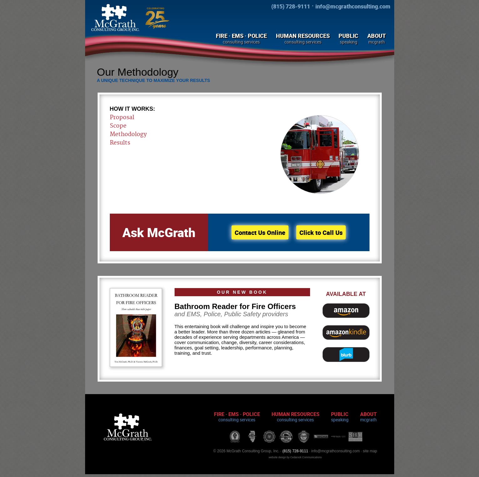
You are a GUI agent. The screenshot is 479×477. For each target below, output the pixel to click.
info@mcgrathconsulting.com (352, 6)
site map (370, 451)
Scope (118, 125)
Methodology (128, 134)
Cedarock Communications (306, 457)
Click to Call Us (321, 232)
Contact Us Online (260, 232)
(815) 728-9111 (290, 6)
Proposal (122, 117)
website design (277, 457)
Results (120, 142)
